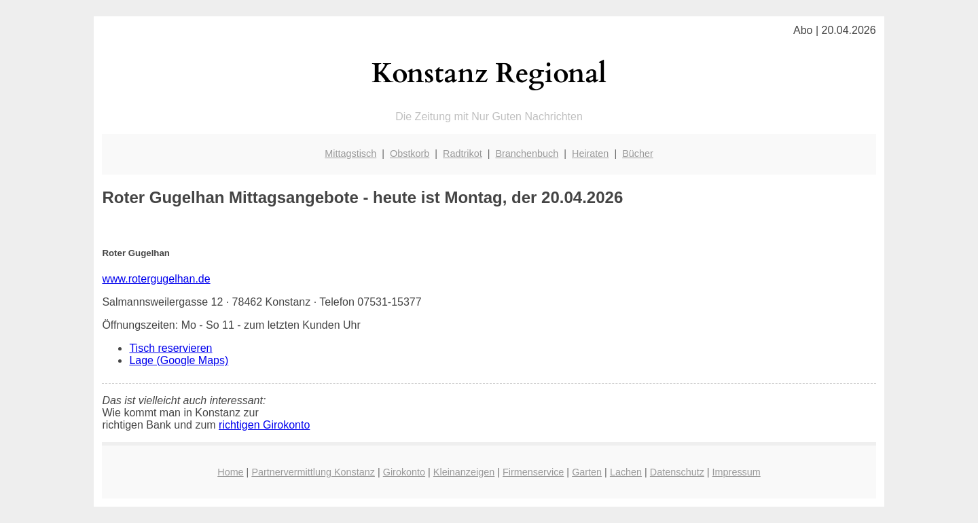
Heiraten (590, 153)
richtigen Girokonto (264, 425)
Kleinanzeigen (463, 472)
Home (230, 472)
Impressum (736, 472)
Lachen (626, 472)
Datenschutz (677, 472)
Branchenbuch (526, 153)
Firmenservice (533, 472)
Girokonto (404, 472)
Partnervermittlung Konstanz (313, 472)
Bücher (637, 153)
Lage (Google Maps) (178, 360)
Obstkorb (409, 153)
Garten (587, 472)
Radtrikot (462, 153)
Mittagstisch (350, 153)
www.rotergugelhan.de (156, 279)
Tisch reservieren (170, 348)
